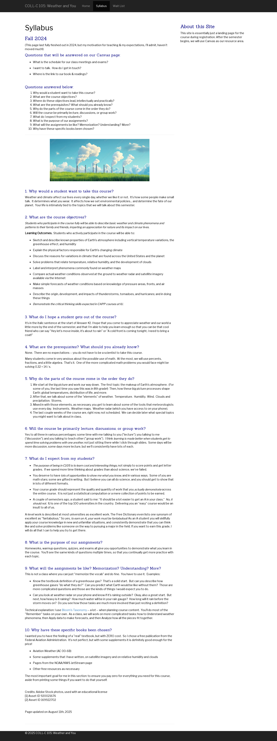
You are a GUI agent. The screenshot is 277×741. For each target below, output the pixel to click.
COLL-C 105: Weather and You (50, 6)
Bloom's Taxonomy (74, 610)
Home (86, 6)
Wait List (119, 6)
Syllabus (101, 6)
